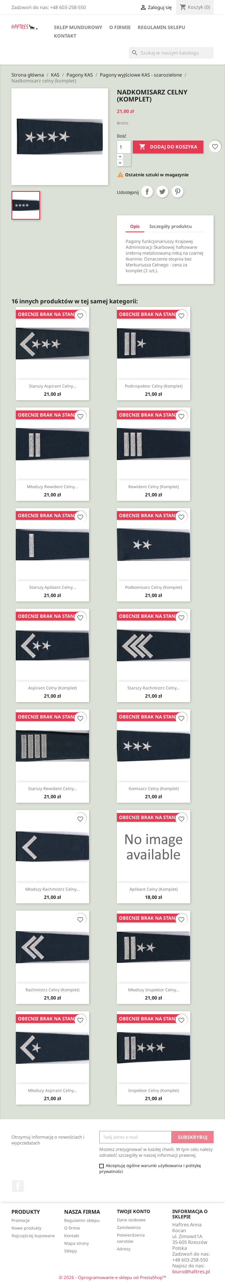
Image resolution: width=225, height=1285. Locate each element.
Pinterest (177, 191)
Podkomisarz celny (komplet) (153, 587)
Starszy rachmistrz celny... (153, 688)
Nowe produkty (26, 1228)
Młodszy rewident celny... (52, 486)
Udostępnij (147, 191)
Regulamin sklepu (161, 27)
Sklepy (70, 1251)
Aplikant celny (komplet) (153, 889)
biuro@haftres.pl (191, 1271)
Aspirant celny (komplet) (52, 688)
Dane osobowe (131, 1220)
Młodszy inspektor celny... (153, 990)
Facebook (18, 1186)
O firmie (120, 27)
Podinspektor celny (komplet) (154, 386)
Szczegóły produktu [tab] (170, 226)
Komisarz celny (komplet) (154, 788)
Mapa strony (76, 1243)
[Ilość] (124, 147)
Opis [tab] (135, 226)
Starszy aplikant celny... (52, 587)
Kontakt (65, 36)
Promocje (20, 1220)
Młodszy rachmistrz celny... (52, 889)
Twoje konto (133, 1211)
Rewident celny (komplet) (153, 486)
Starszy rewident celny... (52, 788)
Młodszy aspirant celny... (52, 1090)
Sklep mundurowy (78, 27)
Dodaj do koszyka (168, 147)
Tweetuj (162, 191)
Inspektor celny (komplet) (153, 1090)
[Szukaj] (171, 53)
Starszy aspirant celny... (52, 386)
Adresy (123, 1249)
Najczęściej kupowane (33, 1235)
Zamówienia (129, 1227)
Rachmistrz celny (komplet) (52, 990)
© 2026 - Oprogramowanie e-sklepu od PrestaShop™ (112, 1277)
